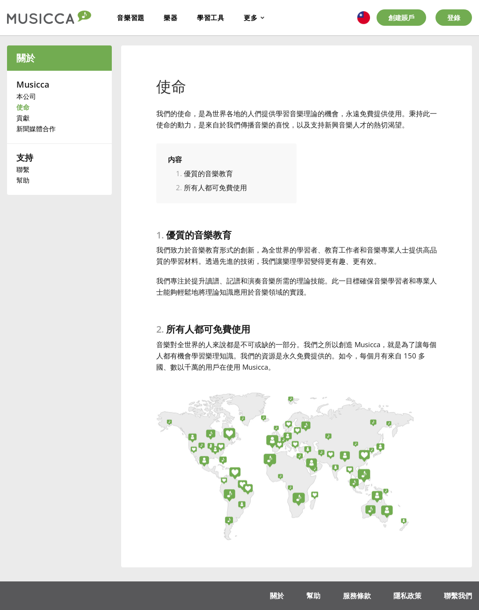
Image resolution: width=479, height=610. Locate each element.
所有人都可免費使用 (215, 187)
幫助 (22, 180)
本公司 (26, 96)
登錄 (453, 17)
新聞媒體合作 (36, 128)
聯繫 (22, 169)
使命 (22, 107)
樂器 (171, 17)
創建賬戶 (401, 17)
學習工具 (211, 17)
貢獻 (22, 117)
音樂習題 (131, 17)
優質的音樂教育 (208, 173)
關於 (25, 58)
